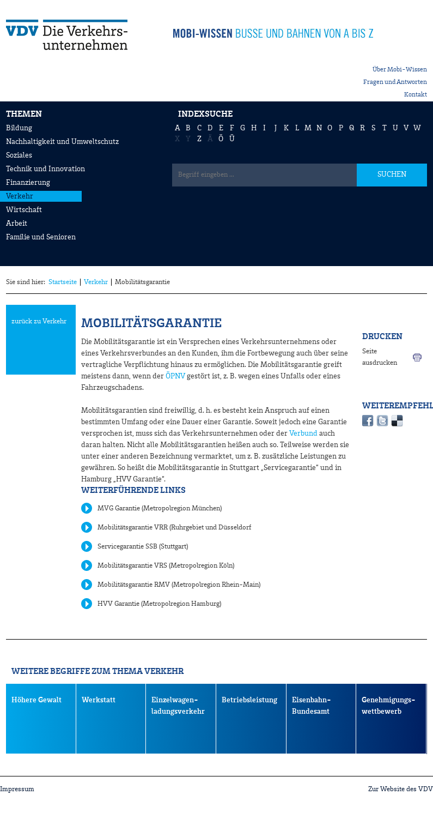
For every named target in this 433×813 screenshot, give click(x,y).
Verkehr (19, 196)
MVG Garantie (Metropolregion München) (159, 508)
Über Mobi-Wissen (400, 70)
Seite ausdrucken (379, 357)
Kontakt (415, 95)
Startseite (62, 282)
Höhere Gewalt (36, 700)
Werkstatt (98, 700)
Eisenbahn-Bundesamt (311, 705)
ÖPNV (175, 376)
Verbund (303, 433)
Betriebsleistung (249, 700)
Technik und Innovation (45, 169)
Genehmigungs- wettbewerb (389, 705)
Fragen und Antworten (395, 82)
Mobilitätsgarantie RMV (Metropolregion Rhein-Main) (178, 584)
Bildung (19, 128)
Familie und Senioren (41, 237)
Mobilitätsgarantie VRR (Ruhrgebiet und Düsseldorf (174, 527)
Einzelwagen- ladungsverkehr (178, 705)
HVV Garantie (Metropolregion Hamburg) (159, 603)
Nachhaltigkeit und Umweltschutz (62, 142)
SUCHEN (391, 174)
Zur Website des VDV (400, 789)
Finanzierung (28, 182)
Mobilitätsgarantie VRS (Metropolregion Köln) (165, 565)
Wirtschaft (24, 210)
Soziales (19, 155)
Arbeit (16, 223)
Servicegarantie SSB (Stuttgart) (142, 546)
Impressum (17, 789)
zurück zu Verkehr (38, 321)
